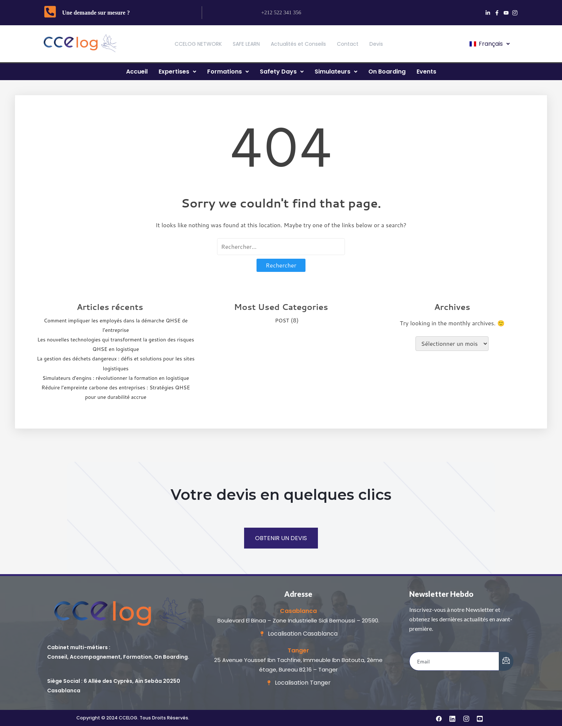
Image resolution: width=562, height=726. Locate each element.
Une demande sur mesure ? (96, 13)
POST (282, 320)
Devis (376, 44)
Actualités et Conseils (298, 44)
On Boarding (387, 71)
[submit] (506, 661)
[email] (454, 661)
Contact (347, 44)
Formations (228, 71)
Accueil (137, 71)
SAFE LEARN (246, 44)
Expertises (177, 71)
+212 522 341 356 (281, 12)
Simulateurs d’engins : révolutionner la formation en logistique (115, 378)
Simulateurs (336, 71)
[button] (489, 43)
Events (426, 71)
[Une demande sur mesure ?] (50, 12)
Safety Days (282, 71)
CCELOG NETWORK (198, 44)
